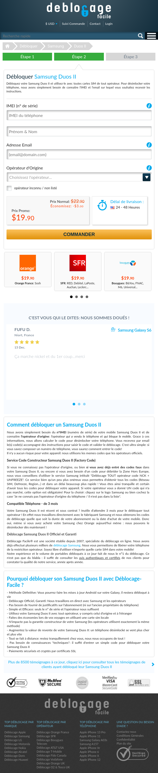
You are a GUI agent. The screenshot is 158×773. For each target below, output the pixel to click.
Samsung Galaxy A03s (93, 723)
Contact (95, 24)
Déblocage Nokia (15, 731)
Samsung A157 (89, 727)
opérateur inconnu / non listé (35, 188)
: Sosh (28, 283)
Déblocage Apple (15, 715)
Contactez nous (126, 715)
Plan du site (124, 727)
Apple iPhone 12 (90, 743)
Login (108, 24)
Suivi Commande (73, 24)
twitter (141, 767)
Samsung (56, 46)
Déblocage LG (13, 723)
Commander (79, 234)
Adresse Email (19, 144)
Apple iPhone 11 (90, 719)
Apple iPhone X (89, 739)
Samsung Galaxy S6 (134, 329)
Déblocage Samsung (17, 719)
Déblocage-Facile (79, 10)
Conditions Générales (130, 719)
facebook (131, 767)
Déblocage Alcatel (15, 735)
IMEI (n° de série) (22, 105)
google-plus (151, 767)
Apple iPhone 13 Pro (92, 715)
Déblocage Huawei (16, 743)
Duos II (80, 46)
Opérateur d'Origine (25, 167)
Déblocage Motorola (17, 727)
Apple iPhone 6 (89, 735)
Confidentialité (126, 723)
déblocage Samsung (66, 529)
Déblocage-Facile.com (79, 690)
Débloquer (28, 46)
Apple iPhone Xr (90, 731)
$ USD (50, 24)
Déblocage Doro (14, 739)
